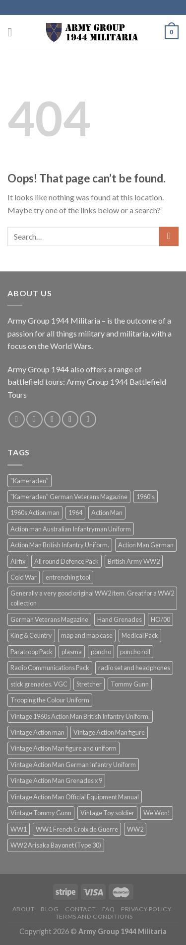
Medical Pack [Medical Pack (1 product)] (140, 635)
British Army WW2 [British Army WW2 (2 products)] (134, 561)
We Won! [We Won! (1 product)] (156, 813)
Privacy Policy (146, 909)
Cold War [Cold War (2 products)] (23, 577)
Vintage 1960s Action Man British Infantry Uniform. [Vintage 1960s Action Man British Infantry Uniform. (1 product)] (80, 716)
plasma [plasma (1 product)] (72, 652)
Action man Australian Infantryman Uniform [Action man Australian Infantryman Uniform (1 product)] (70, 529)
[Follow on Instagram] (34, 419)
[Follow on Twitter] (52, 419)
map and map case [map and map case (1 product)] (87, 635)
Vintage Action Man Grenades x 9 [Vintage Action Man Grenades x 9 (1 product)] (56, 780)
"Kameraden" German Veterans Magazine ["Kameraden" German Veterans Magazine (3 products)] (68, 497)
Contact (80, 909)
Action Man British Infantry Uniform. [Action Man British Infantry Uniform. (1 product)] (59, 545)
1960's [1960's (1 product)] (145, 497)
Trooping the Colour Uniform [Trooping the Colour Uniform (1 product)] (49, 700)
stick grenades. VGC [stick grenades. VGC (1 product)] (38, 684)
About (23, 909)
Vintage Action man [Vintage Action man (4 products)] (37, 732)
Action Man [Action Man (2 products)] (107, 512)
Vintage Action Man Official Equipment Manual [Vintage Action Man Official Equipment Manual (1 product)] (74, 797)
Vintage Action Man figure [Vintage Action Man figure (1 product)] (109, 732)
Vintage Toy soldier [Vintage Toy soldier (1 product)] (107, 813)
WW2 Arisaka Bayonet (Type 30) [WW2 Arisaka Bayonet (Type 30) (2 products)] (55, 845)
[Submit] (169, 236)
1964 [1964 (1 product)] (75, 512)
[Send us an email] (70, 419)
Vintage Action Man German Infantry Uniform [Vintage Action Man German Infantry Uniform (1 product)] (73, 765)
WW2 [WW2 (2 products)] (135, 829)
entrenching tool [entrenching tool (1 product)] (68, 577)
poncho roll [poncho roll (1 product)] (135, 652)
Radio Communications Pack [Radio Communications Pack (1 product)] (49, 668)
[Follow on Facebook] (16, 419)
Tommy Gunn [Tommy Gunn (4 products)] (130, 684)
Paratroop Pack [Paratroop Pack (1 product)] (31, 652)
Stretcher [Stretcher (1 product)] (89, 684)
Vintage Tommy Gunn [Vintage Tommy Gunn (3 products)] (40, 813)
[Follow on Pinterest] (88, 419)
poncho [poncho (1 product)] (101, 652)
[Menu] (13, 32)
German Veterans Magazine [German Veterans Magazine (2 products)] (49, 619)
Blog (50, 909)
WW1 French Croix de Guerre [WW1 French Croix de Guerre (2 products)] (77, 829)
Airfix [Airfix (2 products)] (17, 561)
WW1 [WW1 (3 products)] (18, 829)
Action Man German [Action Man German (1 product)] (146, 545)
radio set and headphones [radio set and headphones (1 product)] (134, 668)
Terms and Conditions (94, 916)
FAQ (108, 909)
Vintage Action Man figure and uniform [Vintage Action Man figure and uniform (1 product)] (63, 748)
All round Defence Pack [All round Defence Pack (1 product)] (66, 561)
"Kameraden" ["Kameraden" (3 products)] (29, 481)
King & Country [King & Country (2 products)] (31, 635)
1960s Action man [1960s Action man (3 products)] (35, 512)
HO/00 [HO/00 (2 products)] (160, 619)
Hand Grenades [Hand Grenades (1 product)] (119, 619)
